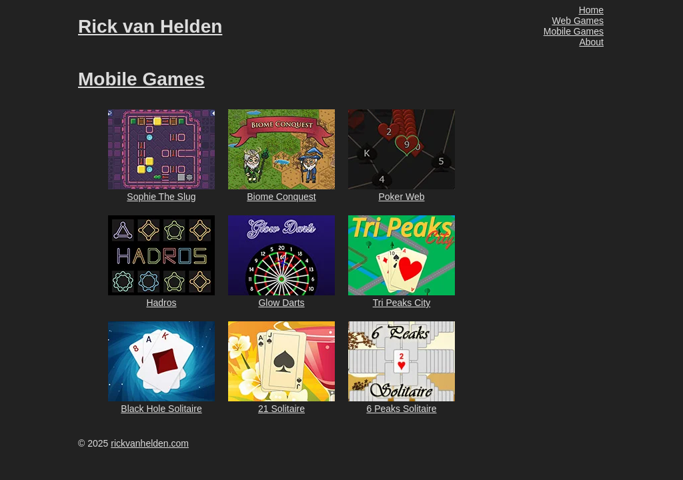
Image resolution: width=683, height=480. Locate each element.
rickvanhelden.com (150, 443)
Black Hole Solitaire (161, 408)
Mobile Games (574, 31)
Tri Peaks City (402, 302)
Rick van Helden (150, 26)
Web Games (578, 20)
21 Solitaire (281, 408)
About (591, 42)
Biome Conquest (281, 196)
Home (591, 10)
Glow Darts (281, 302)
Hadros (161, 302)
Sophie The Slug (161, 196)
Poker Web (402, 196)
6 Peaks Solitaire (401, 408)
